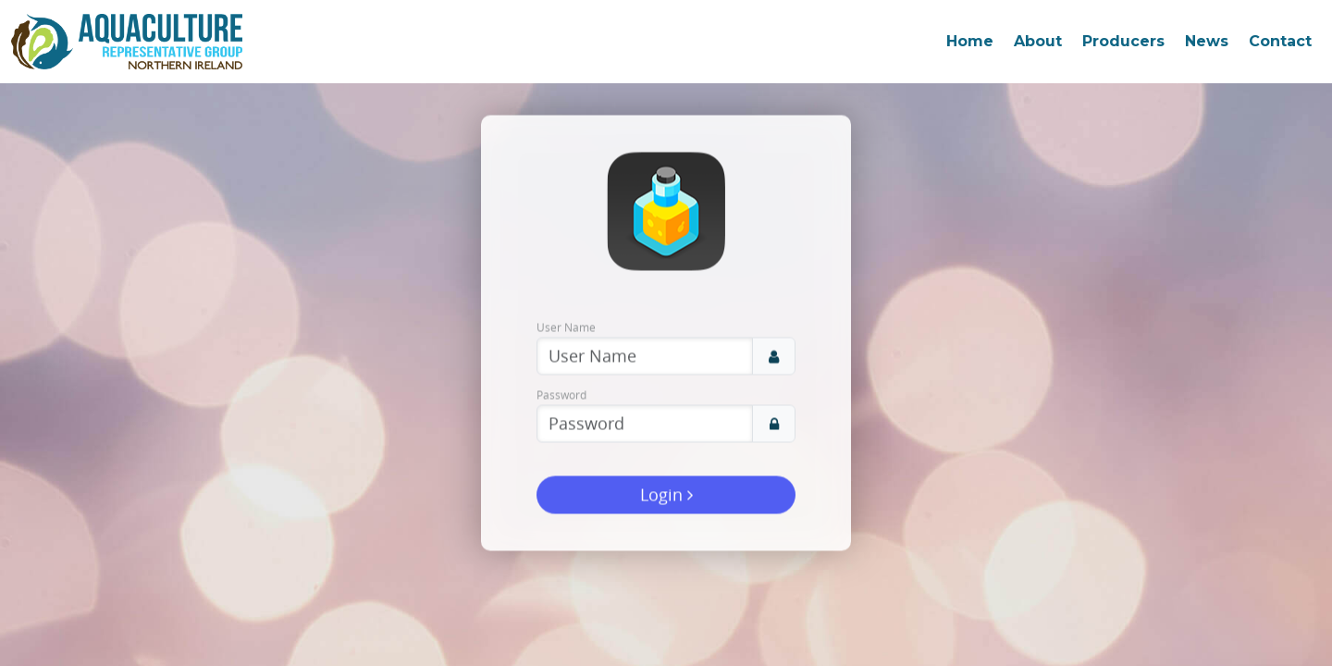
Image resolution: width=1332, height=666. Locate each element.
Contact (1280, 41)
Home (969, 41)
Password (561, 395)
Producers (1123, 41)
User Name (566, 327)
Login (666, 495)
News (1206, 41)
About (1038, 41)
